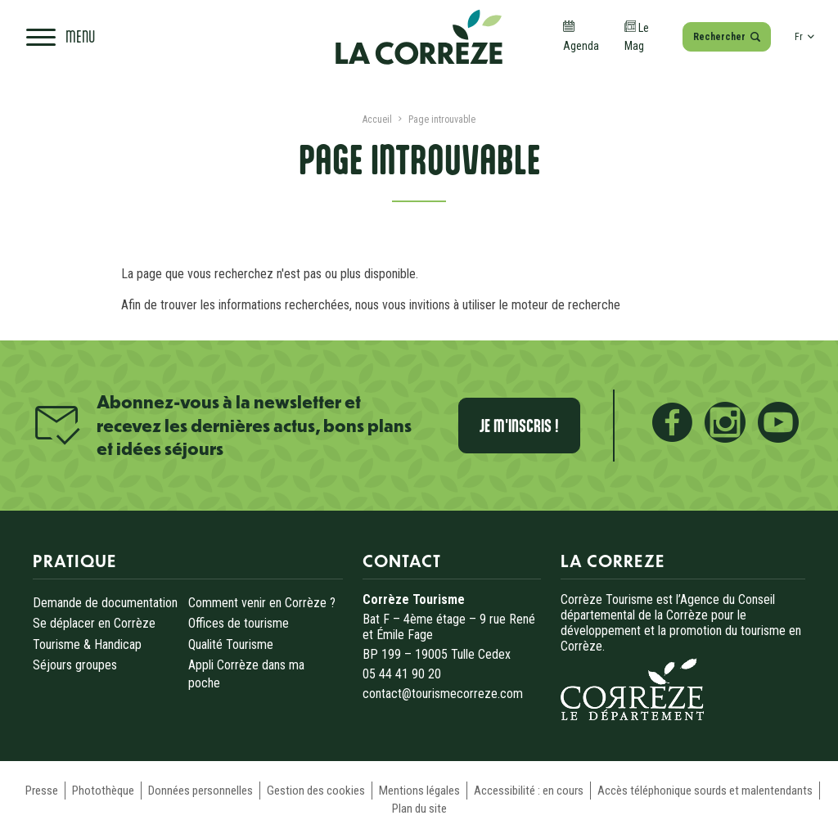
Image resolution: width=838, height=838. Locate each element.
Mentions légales (419, 790)
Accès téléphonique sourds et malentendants (705, 790)
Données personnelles (200, 790)
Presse (41, 790)
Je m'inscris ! (519, 425)
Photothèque (103, 790)
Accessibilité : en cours (528, 790)
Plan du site (419, 808)
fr (804, 37)
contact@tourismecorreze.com (443, 693)
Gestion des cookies (316, 790)
